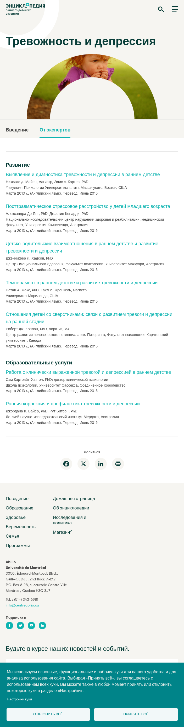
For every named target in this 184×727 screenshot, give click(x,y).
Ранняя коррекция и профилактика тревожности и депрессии (73, 403)
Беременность (21, 526)
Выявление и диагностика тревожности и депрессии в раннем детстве (83, 174)
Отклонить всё (48, 714)
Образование (19, 508)
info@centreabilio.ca (22, 605)
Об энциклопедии (71, 508)
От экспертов (55, 130)
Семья (12, 536)
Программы (18, 545)
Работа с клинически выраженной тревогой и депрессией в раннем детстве (88, 372)
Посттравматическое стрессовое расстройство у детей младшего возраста (88, 206)
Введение (17, 130)
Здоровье (16, 517)
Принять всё (135, 714)
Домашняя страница (74, 498)
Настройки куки (19, 699)
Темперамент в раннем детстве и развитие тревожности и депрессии (82, 282)
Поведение (17, 498)
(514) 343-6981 (26, 599)
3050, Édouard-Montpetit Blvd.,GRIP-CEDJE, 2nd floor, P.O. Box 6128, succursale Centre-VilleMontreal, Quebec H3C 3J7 (36, 582)
